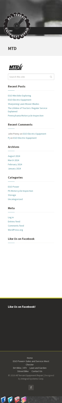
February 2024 (15, 164)
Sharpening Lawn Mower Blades (23, 103)
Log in (11, 217)
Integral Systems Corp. (32, 378)
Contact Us (37, 371)
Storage (12, 195)
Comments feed (16, 225)
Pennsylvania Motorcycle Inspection (25, 115)
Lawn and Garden (38, 367)
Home (30, 357)
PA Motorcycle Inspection (20, 190)
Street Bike (23, 371)
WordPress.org (15, 229)
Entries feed (14, 221)
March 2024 (13, 160)
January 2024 (14, 168)
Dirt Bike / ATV (20, 367)
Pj (9, 137)
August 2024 (14, 156)
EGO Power (13, 186)
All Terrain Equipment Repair (29, 375)
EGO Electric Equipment (19, 99)
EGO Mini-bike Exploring (19, 95)
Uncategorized (15, 199)
